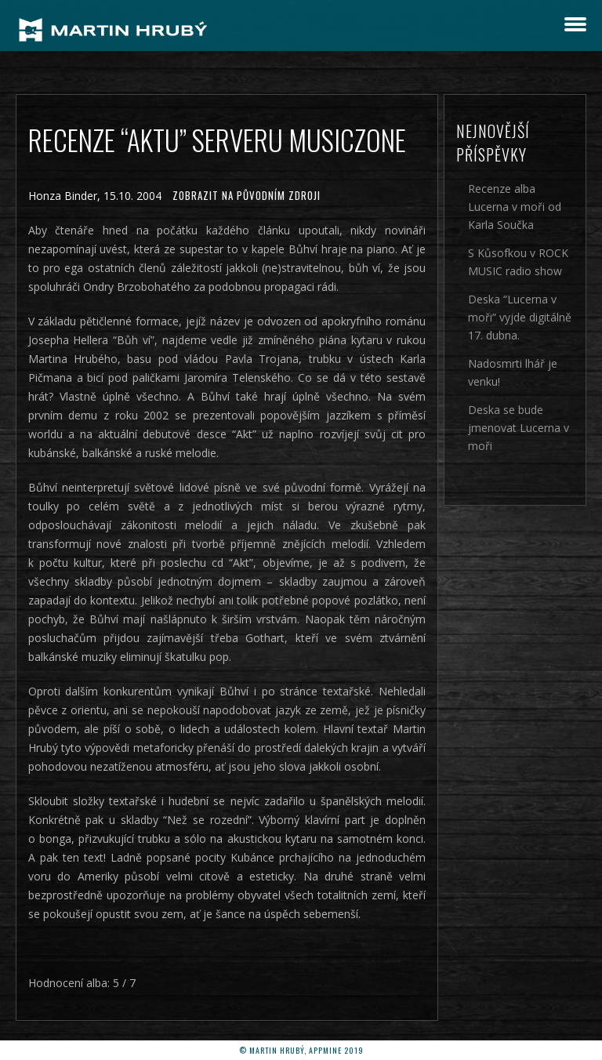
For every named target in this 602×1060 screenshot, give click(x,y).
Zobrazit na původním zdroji (246, 195)
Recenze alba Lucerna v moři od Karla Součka (514, 206)
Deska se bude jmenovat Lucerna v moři (518, 427)
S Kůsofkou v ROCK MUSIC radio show (518, 261)
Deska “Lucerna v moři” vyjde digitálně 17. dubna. (519, 317)
